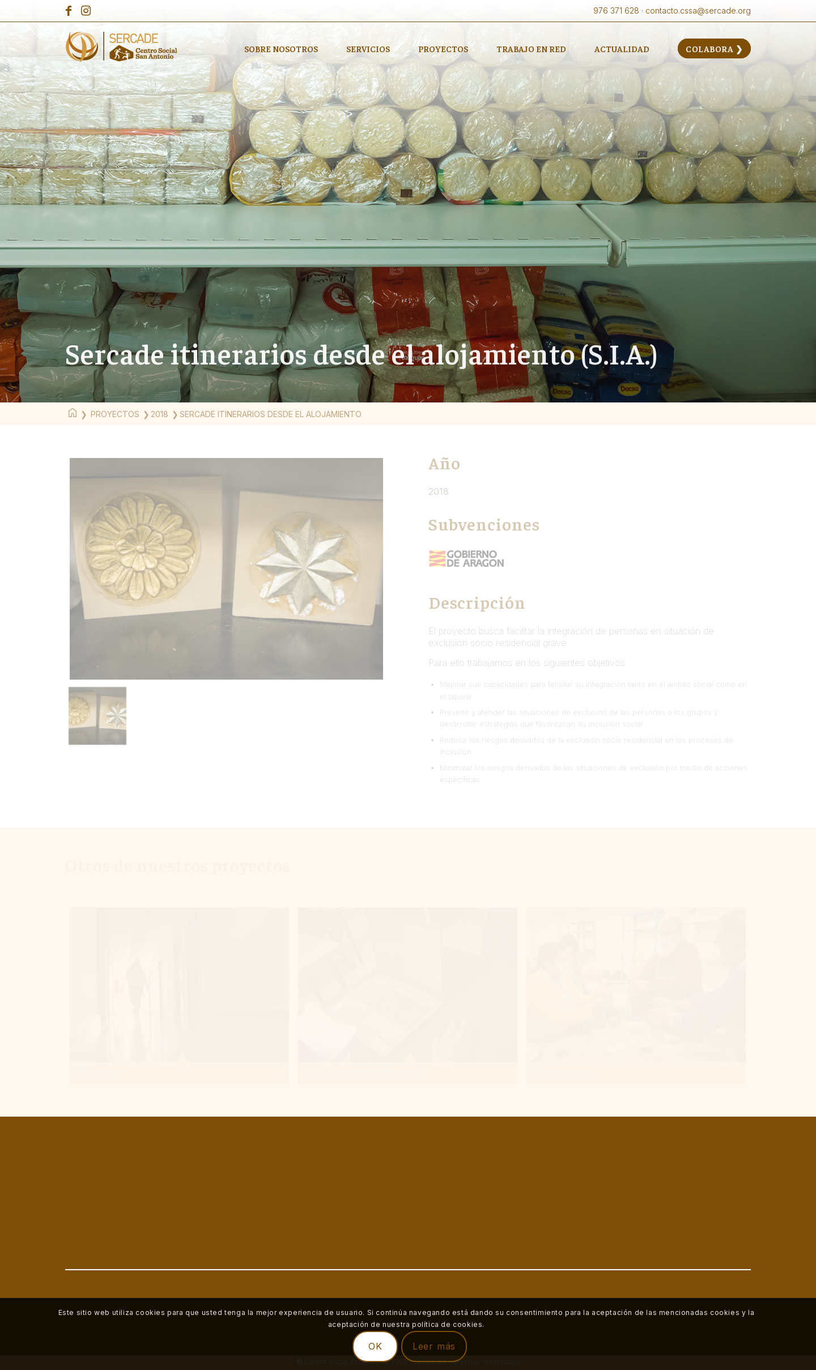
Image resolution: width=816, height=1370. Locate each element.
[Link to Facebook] (68, 10)
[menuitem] (281, 48)
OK (375, 1346)
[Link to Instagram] (85, 10)
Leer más (434, 1346)
